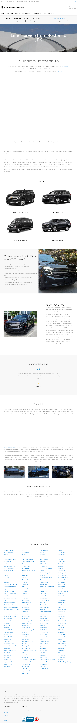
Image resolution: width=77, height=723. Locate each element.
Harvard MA (25, 598)
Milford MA (25, 618)
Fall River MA (61, 580)
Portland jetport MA (63, 591)
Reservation (9, 13)
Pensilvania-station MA (46, 612)
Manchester (7, 666)
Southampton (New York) (10, 584)
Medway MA (25, 625)
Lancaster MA (62, 557)
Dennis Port (7, 564)
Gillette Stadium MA (27, 623)
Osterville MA (61, 596)
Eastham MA (43, 596)
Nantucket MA (62, 609)
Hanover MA (61, 657)
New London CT (26, 664)
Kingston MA (43, 655)
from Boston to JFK (9, 643)
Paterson (6, 573)
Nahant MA (61, 566)
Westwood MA (44, 668)
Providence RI (7, 653)
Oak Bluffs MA (43, 566)
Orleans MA (61, 589)
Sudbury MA (7, 641)
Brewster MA (61, 554)
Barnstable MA (26, 607)
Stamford (42, 552)
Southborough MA (27, 621)
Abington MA (61, 612)
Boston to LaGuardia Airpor (11, 646)
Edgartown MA (26, 671)
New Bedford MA (8, 632)
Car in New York (26, 627)
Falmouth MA (61, 637)
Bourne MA (61, 618)
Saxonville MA (61, 650)
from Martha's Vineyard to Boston (47, 569)
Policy (44, 13)
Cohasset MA (25, 666)
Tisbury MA (43, 605)
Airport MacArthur (9, 637)
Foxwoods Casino (8, 655)
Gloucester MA (44, 643)
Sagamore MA (44, 623)
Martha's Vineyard (45, 573)
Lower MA (42, 602)
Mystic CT (6, 554)
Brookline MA (43, 627)
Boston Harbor (44, 582)
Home (2, 13)
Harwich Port (7, 561)
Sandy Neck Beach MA (10, 602)
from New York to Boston (65, 646)
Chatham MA (25, 557)
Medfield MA (25, 600)
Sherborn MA (61, 639)
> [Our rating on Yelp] (36, 719)
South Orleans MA (9, 570)
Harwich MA (7, 657)
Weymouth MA (8, 662)
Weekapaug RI (62, 632)
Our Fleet (17, 13)
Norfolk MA (25, 582)
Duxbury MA (25, 575)
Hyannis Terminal (44, 600)
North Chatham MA (9, 568)
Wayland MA (25, 657)
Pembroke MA (44, 662)
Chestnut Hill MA (44, 621)
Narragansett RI (26, 566)
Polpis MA (42, 561)
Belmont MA (61, 627)
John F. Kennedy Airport (10, 447)
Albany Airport (7, 639)
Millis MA (24, 586)
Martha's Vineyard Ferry (64, 662)
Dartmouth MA (62, 641)
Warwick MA (61, 584)
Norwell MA (25, 637)
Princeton (6, 580)
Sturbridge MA (26, 646)
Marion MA (43, 616)
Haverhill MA (61, 561)
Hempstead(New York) (10, 586)
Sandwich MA (61, 655)
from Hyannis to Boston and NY (11, 611)
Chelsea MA (43, 625)
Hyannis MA (25, 584)
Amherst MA (25, 673)
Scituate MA (25, 596)
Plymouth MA (43, 650)
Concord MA (7, 625)
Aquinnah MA (61, 659)
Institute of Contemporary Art (47, 588)
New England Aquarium (28, 559)
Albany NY (42, 639)
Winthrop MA (7, 621)
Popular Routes (36, 13)
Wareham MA (25, 634)
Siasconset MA (44, 559)
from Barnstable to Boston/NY (27, 611)
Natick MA (60, 625)
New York (42, 653)
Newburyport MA (62, 573)
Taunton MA (7, 627)
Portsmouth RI (44, 664)
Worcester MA (26, 616)
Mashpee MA (43, 618)
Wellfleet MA (7, 659)
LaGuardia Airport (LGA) (10, 593)
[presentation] (4, 378)
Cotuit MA (6, 596)
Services (6, 715)
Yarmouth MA (61, 582)
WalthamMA (25, 577)
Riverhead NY (43, 554)
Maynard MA (25, 580)
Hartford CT (25, 550)
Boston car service (27, 662)
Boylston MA (43, 634)
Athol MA (24, 643)
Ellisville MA (61, 614)
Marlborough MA (26, 602)
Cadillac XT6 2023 (56, 212)
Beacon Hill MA (62, 600)
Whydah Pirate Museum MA (47, 659)
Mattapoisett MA (62, 621)
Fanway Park (43, 584)
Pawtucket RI (61, 634)
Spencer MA (25, 639)
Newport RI (25, 605)
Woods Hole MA (8, 630)
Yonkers (6, 575)
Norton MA (25, 591)
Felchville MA (61, 648)
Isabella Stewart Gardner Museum (46, 579)
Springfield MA (8, 664)
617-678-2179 (65, 66)
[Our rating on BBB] (28, 719)
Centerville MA (8, 618)
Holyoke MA (7, 623)
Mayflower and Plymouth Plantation (28, 572)
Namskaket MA (44, 632)
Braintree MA (25, 568)
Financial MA (61, 602)
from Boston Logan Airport (29, 659)
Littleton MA (25, 614)
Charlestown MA (62, 575)
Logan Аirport (7, 589)
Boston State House (27, 641)
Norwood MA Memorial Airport (28, 563)
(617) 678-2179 (72, 8)
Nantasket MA (44, 637)
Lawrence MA (62, 570)
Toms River (7, 577)
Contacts (51, 13)
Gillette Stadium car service (11, 607)
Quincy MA (43, 666)
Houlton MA (61, 559)
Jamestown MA (62, 586)
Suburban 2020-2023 (20, 212)
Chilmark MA (43, 564)
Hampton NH (61, 552)
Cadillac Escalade (57, 240)
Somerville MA (62, 623)
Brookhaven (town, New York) (10, 599)
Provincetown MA (45, 598)
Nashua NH (61, 564)
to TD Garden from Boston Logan (29, 651)
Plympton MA (61, 616)
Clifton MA (60, 568)
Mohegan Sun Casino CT (10, 650)
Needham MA (43, 593)
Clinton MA (61, 607)
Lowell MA (42, 609)
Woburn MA (43, 648)
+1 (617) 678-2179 (29, 713)
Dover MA (60, 550)
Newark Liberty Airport (10, 591)
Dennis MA (25, 668)
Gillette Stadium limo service (11, 605)
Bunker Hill (42, 575)
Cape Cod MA (25, 589)
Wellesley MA (25, 552)
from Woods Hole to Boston (11, 614)
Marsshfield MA (44, 657)
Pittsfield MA (43, 630)
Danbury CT (61, 598)
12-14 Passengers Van (20, 240)
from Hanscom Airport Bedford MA (28, 631)
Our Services (25, 13)
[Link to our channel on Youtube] (75, 1)
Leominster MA (26, 648)
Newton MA (25, 593)
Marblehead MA (44, 607)
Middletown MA (44, 614)
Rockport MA (7, 634)
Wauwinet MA (43, 557)
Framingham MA (44, 641)
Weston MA (25, 655)
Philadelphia (25, 554)
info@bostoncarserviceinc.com (33, 716)
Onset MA (6, 557)
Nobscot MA (43, 591)
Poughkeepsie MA (63, 577)
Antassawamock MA (9, 552)
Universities (7, 648)
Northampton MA (44, 550)
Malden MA (61, 593)
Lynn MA (42, 646)
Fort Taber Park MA (9, 550)
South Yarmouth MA (9, 566)
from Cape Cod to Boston (11, 616)
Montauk (6, 582)
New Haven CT (62, 653)
